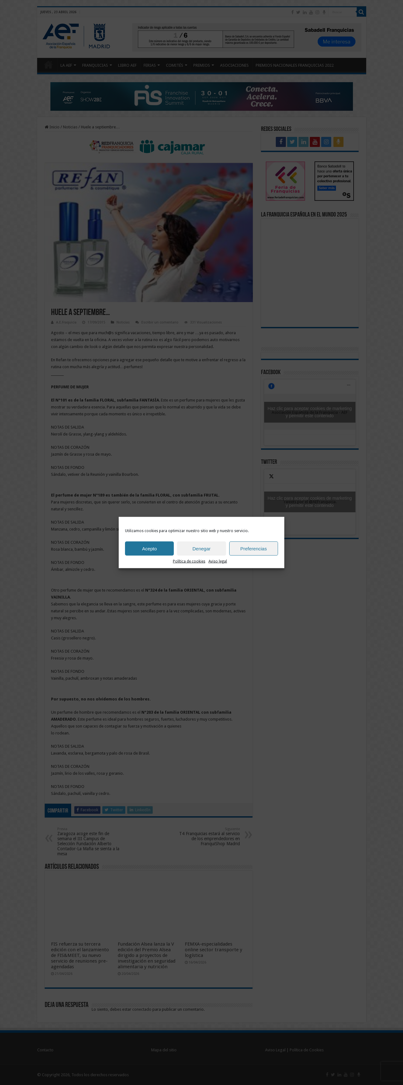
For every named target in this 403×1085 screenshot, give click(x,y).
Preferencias (253, 548)
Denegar (201, 548)
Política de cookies (189, 561)
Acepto (149, 548)
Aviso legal (217, 561)
